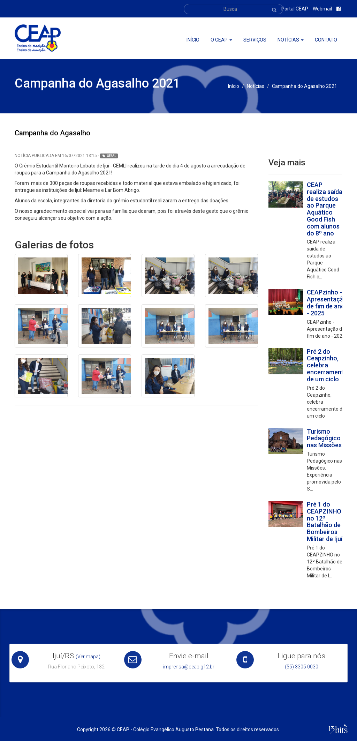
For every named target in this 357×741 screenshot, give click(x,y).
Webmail (322, 9)
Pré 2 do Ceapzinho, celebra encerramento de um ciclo (327, 365)
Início (193, 40)
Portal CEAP (294, 9)
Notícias (291, 40)
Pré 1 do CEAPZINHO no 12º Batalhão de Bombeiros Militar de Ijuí (324, 521)
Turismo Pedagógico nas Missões (324, 438)
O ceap (221, 40)
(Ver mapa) (88, 656)
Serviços (254, 40)
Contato (326, 40)
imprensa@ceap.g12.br (188, 666)
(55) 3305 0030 (301, 666)
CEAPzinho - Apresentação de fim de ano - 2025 (327, 302)
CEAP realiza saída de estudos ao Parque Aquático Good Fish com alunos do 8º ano (324, 209)
